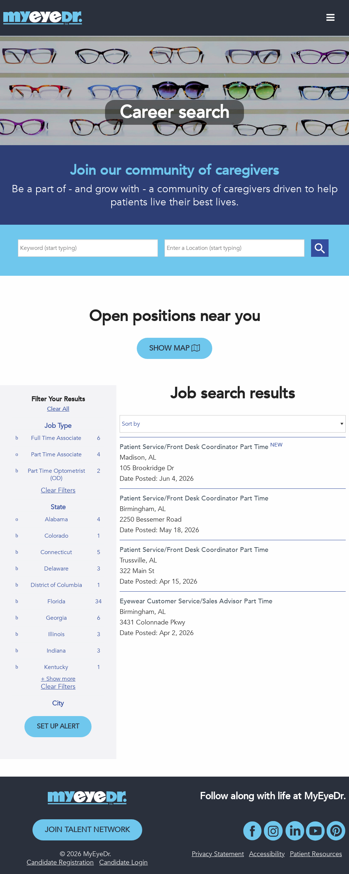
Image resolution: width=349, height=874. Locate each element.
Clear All (58, 409)
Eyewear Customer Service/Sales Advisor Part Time (196, 601)
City (58, 703)
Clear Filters (58, 490)
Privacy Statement (218, 854)
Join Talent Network (87, 830)
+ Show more (58, 678)
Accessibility (267, 854)
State (58, 507)
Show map (174, 348)
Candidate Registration (60, 862)
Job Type (57, 426)
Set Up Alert (58, 726)
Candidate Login (123, 862)
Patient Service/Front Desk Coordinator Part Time (194, 447)
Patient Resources (316, 854)
